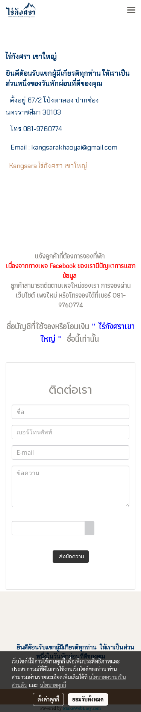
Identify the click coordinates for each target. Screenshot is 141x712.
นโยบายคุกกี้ (53, 684)
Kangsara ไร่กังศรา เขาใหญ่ (48, 165)
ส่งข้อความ (70, 557)
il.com (74, 147)
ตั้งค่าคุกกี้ (48, 699)
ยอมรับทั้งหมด (88, 699)
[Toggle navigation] (131, 10)
